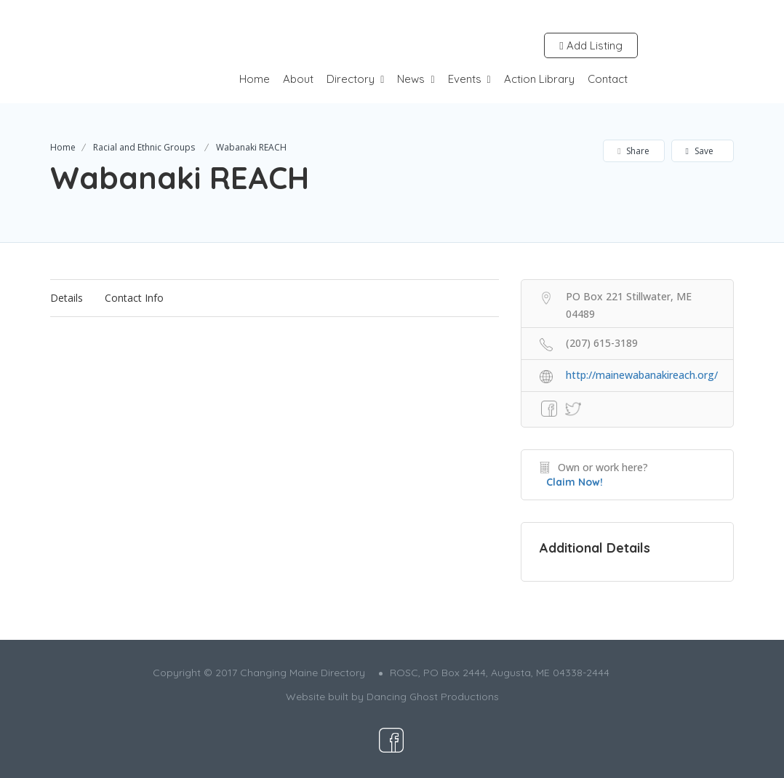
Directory (351, 79)
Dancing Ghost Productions (433, 696)
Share (633, 151)
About (298, 79)
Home (254, 79)
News (411, 79)
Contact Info (134, 298)
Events (464, 79)
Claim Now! (574, 482)
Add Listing (590, 45)
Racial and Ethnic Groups (144, 147)
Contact (608, 79)
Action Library (539, 79)
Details (66, 298)
